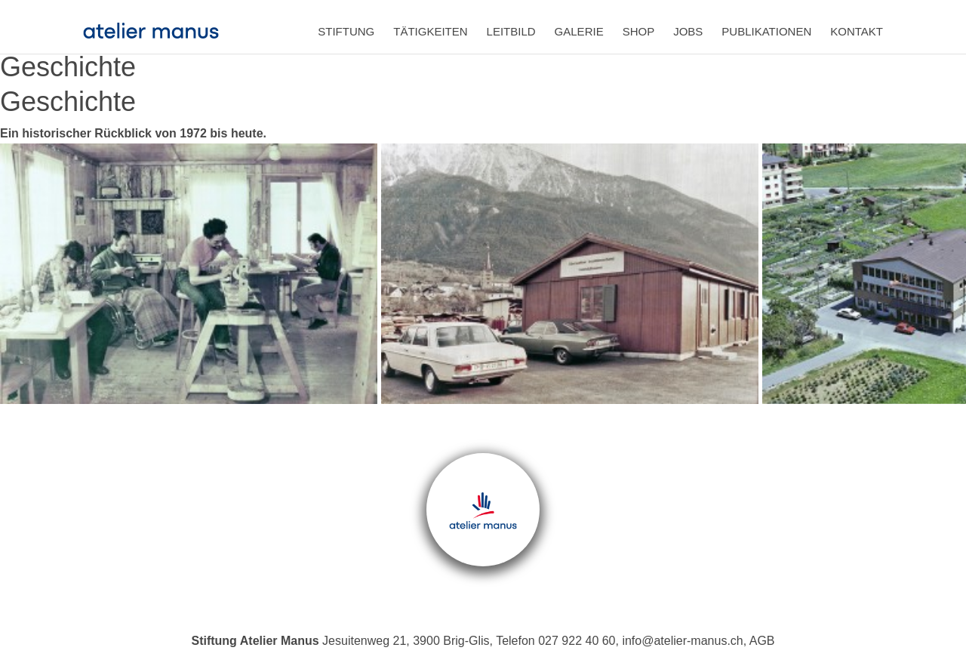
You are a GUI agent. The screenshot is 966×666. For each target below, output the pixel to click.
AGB (762, 640)
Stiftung (346, 31)
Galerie (579, 31)
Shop (639, 31)
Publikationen (766, 31)
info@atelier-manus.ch (682, 640)
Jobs (688, 31)
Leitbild (511, 31)
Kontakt (856, 31)
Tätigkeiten (430, 31)
